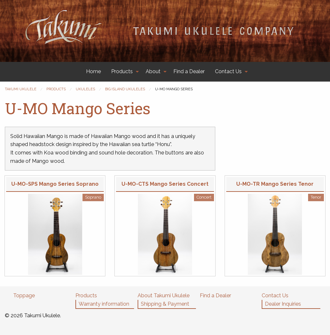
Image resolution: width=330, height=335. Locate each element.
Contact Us (228, 71)
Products (122, 71)
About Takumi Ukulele (163, 295)
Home (93, 71)
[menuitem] (93, 71)
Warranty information (104, 304)
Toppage (24, 295)
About (153, 71)
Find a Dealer (189, 71)
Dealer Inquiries (283, 304)
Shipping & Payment (165, 304)
